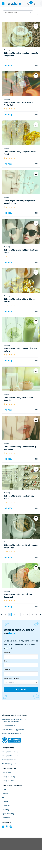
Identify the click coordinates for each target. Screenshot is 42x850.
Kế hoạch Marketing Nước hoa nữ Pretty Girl (18, 103)
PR (3, 798)
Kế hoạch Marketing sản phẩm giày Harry (19, 497)
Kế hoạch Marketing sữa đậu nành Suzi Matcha (20, 349)
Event (4, 790)
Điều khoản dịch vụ (9, 764)
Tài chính (5, 802)
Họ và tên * (7, 652)
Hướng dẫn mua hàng (10, 752)
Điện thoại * (8, 669)
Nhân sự (5, 794)
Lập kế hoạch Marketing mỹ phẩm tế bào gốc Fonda (19, 202)
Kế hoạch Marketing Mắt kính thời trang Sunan (21, 251)
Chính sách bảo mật (9, 760)
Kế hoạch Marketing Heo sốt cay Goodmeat (18, 595)
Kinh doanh (6, 818)
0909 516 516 (10, 726)
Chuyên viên (6, 773)
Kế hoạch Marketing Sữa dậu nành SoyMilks (18, 398)
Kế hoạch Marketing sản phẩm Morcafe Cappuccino (21, 54)
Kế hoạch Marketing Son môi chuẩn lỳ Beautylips (20, 448)
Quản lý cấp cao (8, 781)
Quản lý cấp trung (8, 777)
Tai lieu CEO (6, 806)
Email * (6, 661)
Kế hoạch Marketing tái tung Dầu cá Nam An (19, 300)
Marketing (7, 50)
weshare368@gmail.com (15, 730)
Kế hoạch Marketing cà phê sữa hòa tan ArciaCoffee (21, 546)
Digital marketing (8, 814)
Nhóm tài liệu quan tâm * (12, 678)
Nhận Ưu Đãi (21, 689)
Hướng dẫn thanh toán (10, 756)
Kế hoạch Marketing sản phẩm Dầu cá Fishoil (20, 152)
